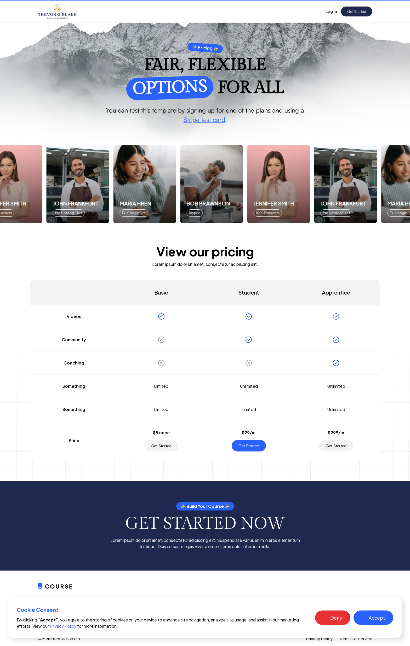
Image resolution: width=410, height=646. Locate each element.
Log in (331, 11)
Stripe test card (204, 120)
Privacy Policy (319, 638)
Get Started (356, 11)
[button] (332, 617)
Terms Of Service (355, 638)
